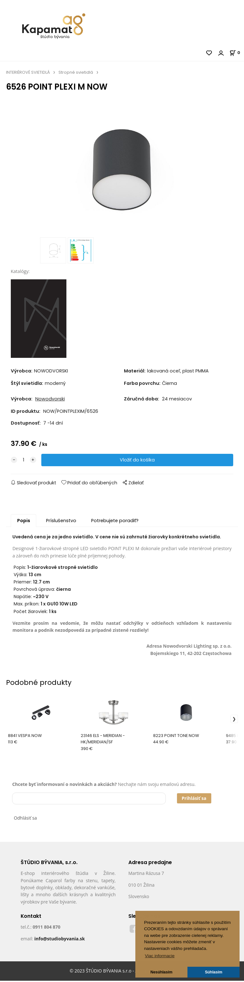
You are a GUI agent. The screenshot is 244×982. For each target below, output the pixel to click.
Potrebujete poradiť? (115, 522)
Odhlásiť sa (25, 819)
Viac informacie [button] (159, 955)
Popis (23, 522)
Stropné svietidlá (75, 72)
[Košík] (236, 53)
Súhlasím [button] (213, 972)
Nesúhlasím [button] (162, 972)
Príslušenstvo (61, 522)
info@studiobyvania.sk (59, 940)
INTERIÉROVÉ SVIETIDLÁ (28, 72)
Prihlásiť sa (194, 799)
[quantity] (23, 461)
